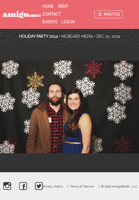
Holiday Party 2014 (38, 36)
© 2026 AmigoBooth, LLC (119, 186)
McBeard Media (77, 36)
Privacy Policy (53, 186)
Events (49, 22)
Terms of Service (82, 186)
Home (48, 6)
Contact (51, 14)
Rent (63, 6)
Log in (68, 22)
